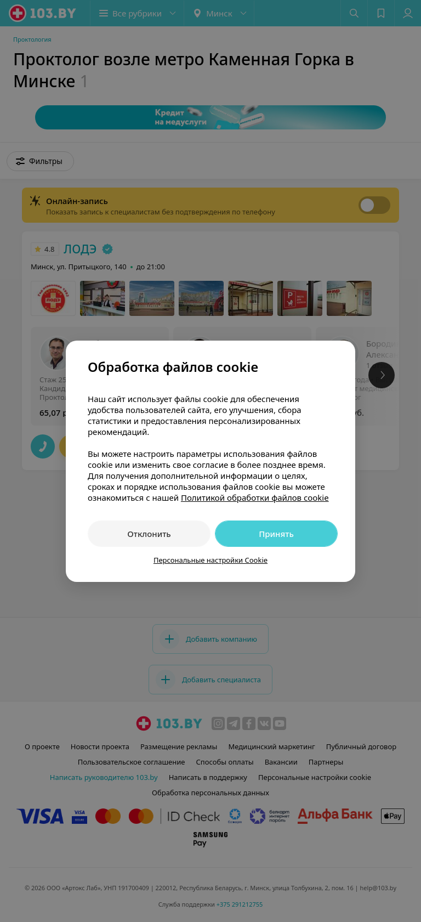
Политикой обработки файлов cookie (255, 497)
